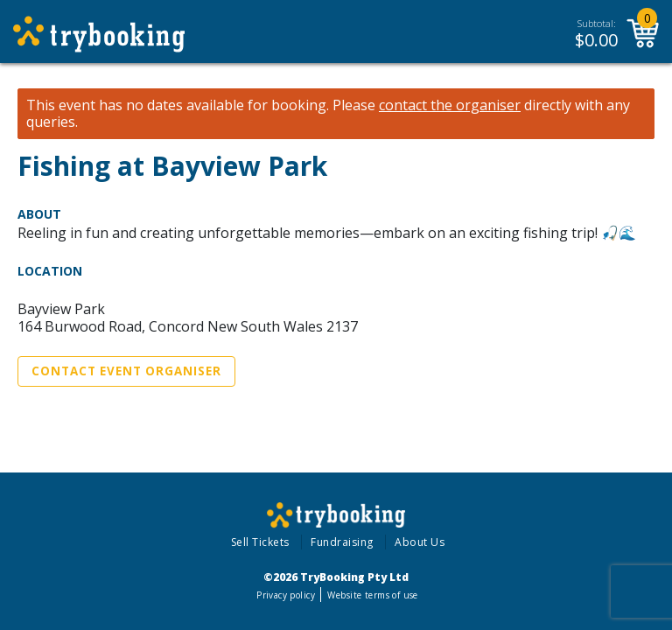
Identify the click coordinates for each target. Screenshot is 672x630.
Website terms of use (372, 595)
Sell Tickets (260, 542)
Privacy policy (285, 595)
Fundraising (342, 542)
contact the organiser (450, 105)
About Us (419, 542)
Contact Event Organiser (126, 371)
